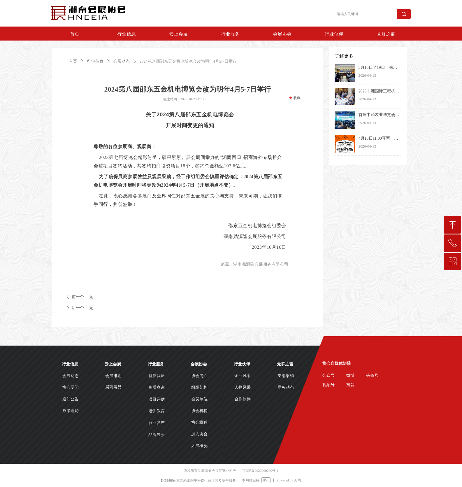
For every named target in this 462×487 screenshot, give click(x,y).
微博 (350, 375)
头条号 (372, 375)
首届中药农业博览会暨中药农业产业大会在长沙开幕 (379, 115)
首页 (74, 33)
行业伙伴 (334, 33)
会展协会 (282, 33)
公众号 (328, 375)
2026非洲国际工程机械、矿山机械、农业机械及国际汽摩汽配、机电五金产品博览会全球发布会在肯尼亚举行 (379, 92)
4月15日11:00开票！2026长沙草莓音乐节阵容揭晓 (379, 139)
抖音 (350, 385)
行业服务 (230, 33)
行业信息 (126, 33)
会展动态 (121, 61)
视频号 (328, 385)
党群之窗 (386, 33)
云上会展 (178, 33)
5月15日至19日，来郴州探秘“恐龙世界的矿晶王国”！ (378, 68)
